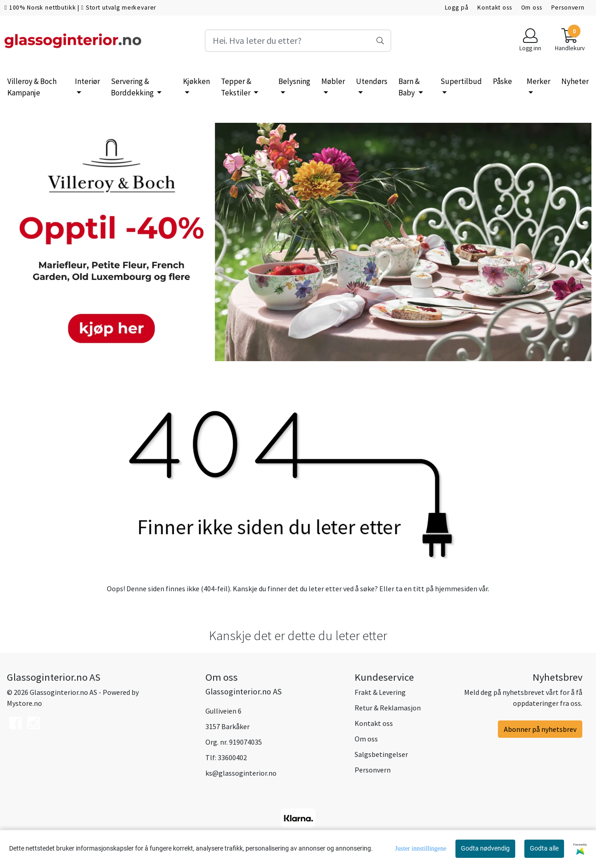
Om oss (531, 7)
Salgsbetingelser (381, 754)
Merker (538, 81)
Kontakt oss (494, 7)
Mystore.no (24, 703)
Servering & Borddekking (133, 87)
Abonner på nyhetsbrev (540, 729)
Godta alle (544, 848)
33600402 (232, 757)
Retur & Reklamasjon (388, 707)
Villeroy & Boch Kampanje (32, 87)
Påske (502, 81)
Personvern (568, 7)
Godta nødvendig (485, 848)
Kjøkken (196, 81)
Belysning (294, 81)
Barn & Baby (409, 87)
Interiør (87, 81)
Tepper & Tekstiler (236, 87)
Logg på (457, 7)
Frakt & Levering (380, 692)
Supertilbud (461, 81)
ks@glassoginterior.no (241, 773)
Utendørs (371, 81)
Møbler (333, 81)
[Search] (298, 41)
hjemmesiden (456, 588)
